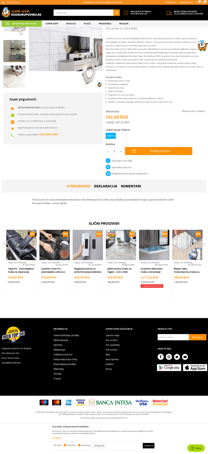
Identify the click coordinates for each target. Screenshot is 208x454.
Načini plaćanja (61, 367)
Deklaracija (105, 212)
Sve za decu (112, 367)
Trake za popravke (75, 28)
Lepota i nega (112, 362)
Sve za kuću (111, 376)
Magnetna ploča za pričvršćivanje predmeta (87, 297)
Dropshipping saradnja (65, 391)
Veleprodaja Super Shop (65, 386)
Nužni (59, 445)
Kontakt (58, 400)
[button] (87, 12)
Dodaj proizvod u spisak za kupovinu (126, 200)
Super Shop (24, 28)
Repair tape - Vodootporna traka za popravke (187, 298)
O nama (57, 405)
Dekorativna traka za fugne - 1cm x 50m (119, 297)
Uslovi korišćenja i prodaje (66, 362)
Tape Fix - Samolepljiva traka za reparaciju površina (21, 298)
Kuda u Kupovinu (9, 28)
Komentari (131, 212)
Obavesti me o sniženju (193, 137)
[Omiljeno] (197, 2)
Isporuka (58, 371)
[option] (104, 2)
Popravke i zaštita (56, 28)
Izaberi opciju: (118, 156)
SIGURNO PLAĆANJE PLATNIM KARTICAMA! (103, 2)
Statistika (71, 445)
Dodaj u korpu (160, 178)
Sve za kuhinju (113, 371)
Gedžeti (109, 391)
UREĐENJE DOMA (38, 28)
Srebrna (111, 162)
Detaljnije (56, 437)
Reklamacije (59, 376)
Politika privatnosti (63, 381)
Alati (108, 381)
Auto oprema (112, 386)
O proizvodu (78, 212)
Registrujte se (186, 2)
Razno (109, 395)
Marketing (59, 395)
